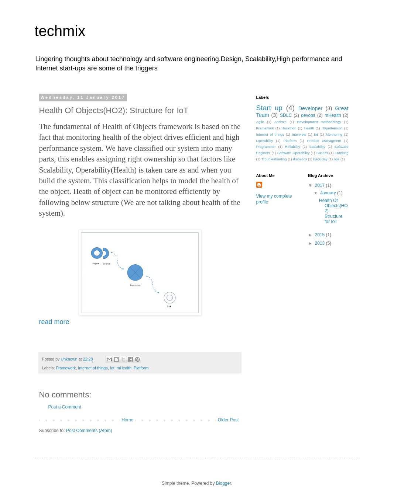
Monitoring (334, 134)
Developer (310, 108)
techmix (60, 31)
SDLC (286, 115)
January (328, 192)
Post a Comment (64, 407)
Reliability (292, 147)
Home (127, 419)
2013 (320, 243)
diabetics (300, 159)
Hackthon (289, 128)
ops (336, 159)
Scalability (317, 147)
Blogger (223, 483)
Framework (66, 368)
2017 (320, 185)
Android (280, 122)
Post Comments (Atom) (89, 430)
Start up (269, 108)
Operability (264, 141)
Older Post (228, 419)
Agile (260, 122)
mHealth (124, 368)
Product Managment (324, 141)
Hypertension (332, 128)
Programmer (266, 147)
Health (309, 128)
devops (308, 115)
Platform (141, 368)
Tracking (341, 153)
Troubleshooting (274, 159)
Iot (112, 368)
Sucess (322, 153)
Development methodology (319, 122)
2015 (320, 234)
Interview (299, 134)
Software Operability (293, 153)
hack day (320, 159)
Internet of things (92, 368)
